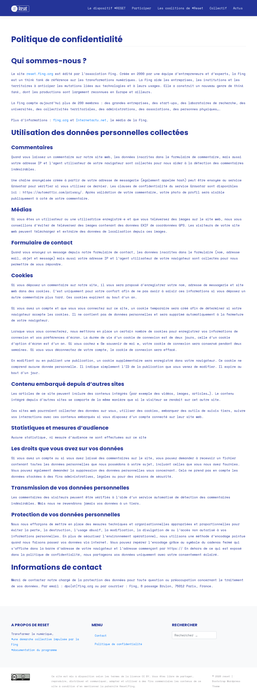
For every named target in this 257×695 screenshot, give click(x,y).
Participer (141, 8)
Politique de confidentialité (118, 644)
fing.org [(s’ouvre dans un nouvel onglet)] (60, 120)
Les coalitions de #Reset (180, 8)
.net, (103, 120)
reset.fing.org (39, 73)
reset (226, 676)
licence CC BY (139, 676)
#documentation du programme (34, 650)
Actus (238, 8)
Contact (101, 635)
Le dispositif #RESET (107, 8)
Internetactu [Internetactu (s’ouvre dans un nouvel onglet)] (87, 120)
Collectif (218, 8)
